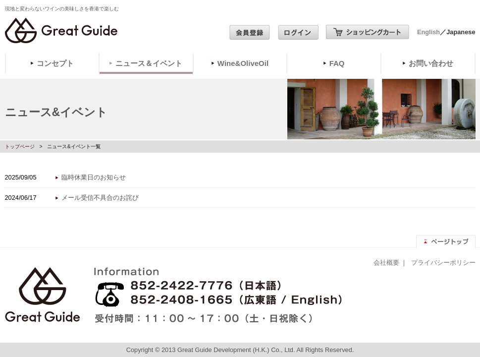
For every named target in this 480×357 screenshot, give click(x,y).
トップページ (20, 146)
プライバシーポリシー (443, 262)
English (428, 32)
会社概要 (386, 262)
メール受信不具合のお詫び (100, 197)
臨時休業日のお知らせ (93, 177)
